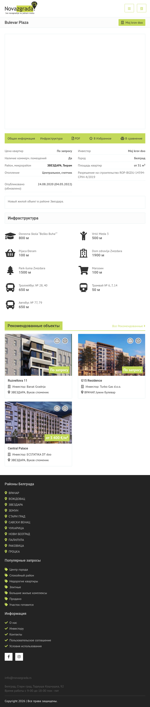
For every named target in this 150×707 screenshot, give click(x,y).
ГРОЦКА (14, 551)
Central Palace (18, 448)
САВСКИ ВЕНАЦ (19, 522)
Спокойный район (21, 575)
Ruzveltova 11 (17, 380)
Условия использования (25, 646)
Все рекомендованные (128, 326)
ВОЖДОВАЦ (17, 499)
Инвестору (16, 628)
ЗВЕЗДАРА (54, 165)
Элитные (15, 587)
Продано (15, 599)
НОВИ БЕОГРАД (19, 534)
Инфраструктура (51, 138)
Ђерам (67, 165)
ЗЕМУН (13, 510)
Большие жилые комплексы (28, 593)
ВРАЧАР (89, 392)
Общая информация (21, 138)
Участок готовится (21, 605)
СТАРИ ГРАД (17, 516)
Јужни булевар (105, 392)
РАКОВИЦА (16, 546)
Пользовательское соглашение (30, 640)
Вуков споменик (38, 392)
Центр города (18, 569)
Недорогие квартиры (23, 581)
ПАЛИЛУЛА (16, 540)
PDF (76, 138)
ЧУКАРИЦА (16, 528)
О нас (13, 623)
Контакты (15, 634)
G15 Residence (91, 380)
